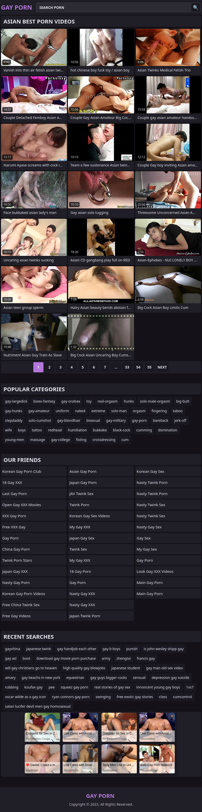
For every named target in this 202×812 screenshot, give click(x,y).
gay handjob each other (76, 648)
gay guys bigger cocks (108, 677)
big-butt (182, 401)
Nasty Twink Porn (152, 482)
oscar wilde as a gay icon (25, 696)
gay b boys (111, 648)
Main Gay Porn (150, 582)
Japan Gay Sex (81, 537)
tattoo (37, 430)
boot (26, 658)
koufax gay (33, 687)
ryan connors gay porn (71, 696)
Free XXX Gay (14, 526)
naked (80, 410)
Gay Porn (10, 537)
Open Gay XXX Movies (21, 504)
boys (22, 430)
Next (162, 367)
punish (132, 648)
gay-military (116, 420)
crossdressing (103, 439)
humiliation (77, 430)
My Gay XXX (79, 526)
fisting (81, 439)
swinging (103, 696)
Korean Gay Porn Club (21, 471)
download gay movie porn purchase (66, 658)
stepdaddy (13, 420)
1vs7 (190, 687)
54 (138, 367)
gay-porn (139, 420)
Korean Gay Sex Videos (89, 515)
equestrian (75, 677)
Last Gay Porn (14, 493)
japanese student (125, 668)
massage (37, 439)
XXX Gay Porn (14, 515)
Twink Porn (79, 504)
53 (127, 367)
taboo (178, 410)
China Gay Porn (16, 549)
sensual (139, 677)
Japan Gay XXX (15, 571)
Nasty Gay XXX (82, 593)
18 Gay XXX (12, 482)
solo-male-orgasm (155, 401)
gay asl (10, 658)
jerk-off (180, 420)
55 (149, 367)
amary (10, 677)
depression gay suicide (170, 677)
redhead (55, 430)
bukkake (100, 430)
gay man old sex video (164, 668)
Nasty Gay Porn (16, 582)
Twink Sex (78, 549)
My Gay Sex (147, 549)
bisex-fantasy (44, 401)
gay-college (60, 439)
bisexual (93, 420)
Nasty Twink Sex (151, 504)
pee (51, 687)
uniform (62, 410)
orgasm (139, 410)
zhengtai (123, 658)
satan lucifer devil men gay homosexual (38, 706)
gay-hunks (13, 410)
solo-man (119, 410)
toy (88, 401)
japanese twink (38, 648)
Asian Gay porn (82, 471)
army (106, 658)
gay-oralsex (70, 401)
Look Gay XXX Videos (155, 571)
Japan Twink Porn (84, 615)
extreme (98, 410)
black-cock (121, 430)
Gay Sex (143, 537)
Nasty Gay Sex (149, 526)
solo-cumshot (40, 420)
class (163, 696)
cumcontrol (182, 696)
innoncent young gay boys (158, 687)
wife (8, 430)
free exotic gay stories (135, 696)
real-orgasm (107, 401)
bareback (160, 420)
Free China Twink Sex (21, 604)
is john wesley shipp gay (164, 648)
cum (125, 439)
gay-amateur (38, 410)
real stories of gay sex (112, 687)
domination (167, 430)
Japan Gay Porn (83, 482)
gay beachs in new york (41, 677)
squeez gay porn (74, 687)
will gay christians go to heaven (31, 668)
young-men (14, 439)
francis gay (146, 658)
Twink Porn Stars (17, 560)
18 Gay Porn (80, 571)
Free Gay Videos (16, 615)
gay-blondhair (68, 420)
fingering (159, 410)
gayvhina (12, 648)
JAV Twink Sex (81, 493)
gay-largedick (16, 401)
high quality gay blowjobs (84, 668)
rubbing (11, 687)
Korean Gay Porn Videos (23, 593)
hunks (129, 401)
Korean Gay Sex (150, 471)
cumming (144, 430)
